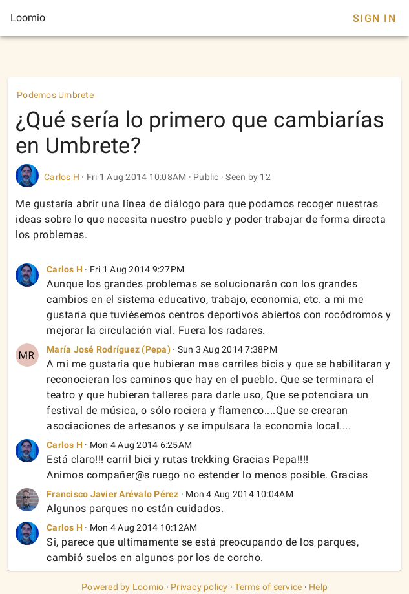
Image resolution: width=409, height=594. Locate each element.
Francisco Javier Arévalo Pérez (113, 494)
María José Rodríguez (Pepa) (109, 349)
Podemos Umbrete (55, 95)
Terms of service (268, 587)
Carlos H (61, 177)
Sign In (374, 18)
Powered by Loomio (122, 587)
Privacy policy (199, 587)
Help (318, 587)
